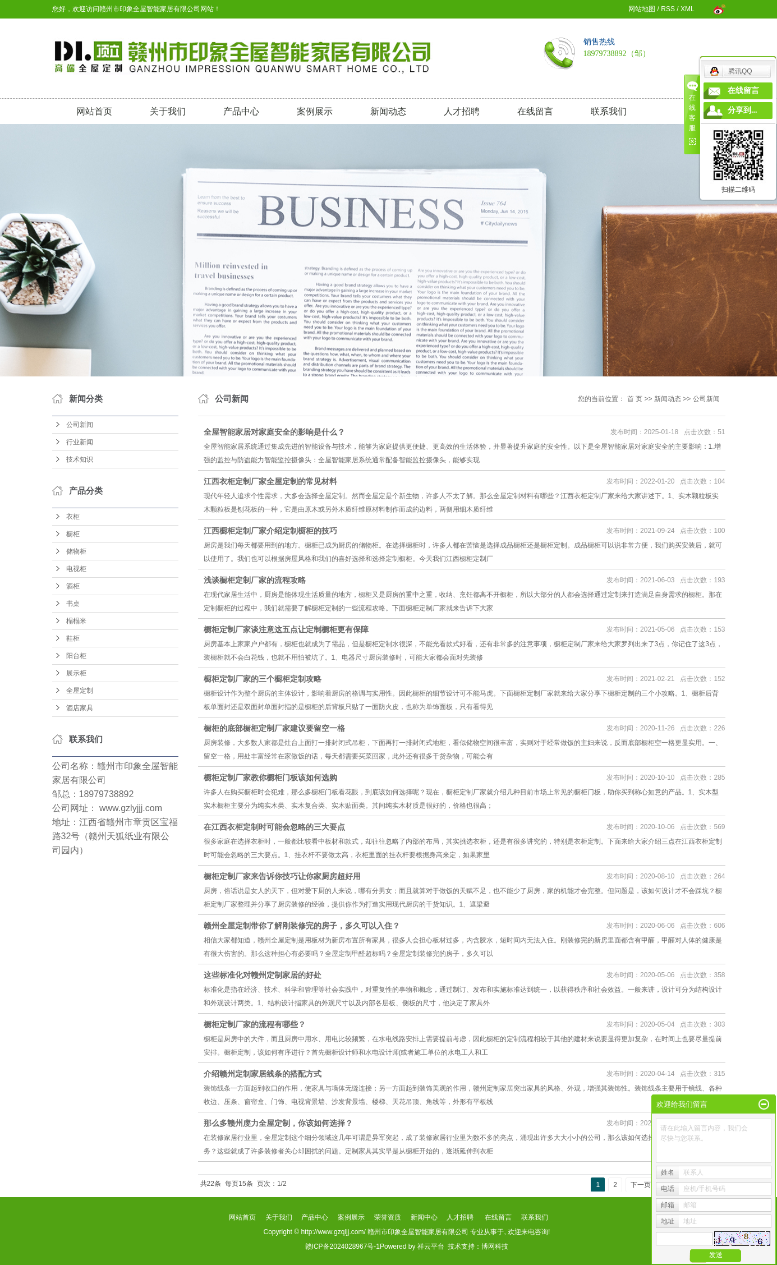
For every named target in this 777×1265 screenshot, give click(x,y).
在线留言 (535, 111)
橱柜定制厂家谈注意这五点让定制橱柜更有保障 (286, 629)
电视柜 (76, 569)
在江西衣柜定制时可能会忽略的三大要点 (274, 826)
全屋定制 (79, 690)
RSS (668, 9)
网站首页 (94, 111)
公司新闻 (79, 425)
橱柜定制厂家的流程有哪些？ (255, 1024)
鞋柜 (73, 638)
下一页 (641, 1185)
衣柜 (73, 517)
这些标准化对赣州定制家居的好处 (262, 974)
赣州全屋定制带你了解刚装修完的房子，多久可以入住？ (302, 925)
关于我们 (168, 111)
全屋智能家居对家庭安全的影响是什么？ (274, 431)
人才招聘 (462, 111)
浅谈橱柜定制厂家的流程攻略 (255, 580)
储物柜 (76, 551)
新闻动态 (388, 111)
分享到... (742, 110)
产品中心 (241, 111)
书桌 (73, 604)
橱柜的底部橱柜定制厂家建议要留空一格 (274, 728)
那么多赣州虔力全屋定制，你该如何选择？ (278, 1123)
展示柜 (76, 673)
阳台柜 (76, 656)
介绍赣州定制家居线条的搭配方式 (262, 1073)
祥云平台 (430, 1246)
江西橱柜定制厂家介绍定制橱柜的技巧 (270, 530)
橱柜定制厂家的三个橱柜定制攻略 (262, 678)
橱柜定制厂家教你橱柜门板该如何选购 (270, 777)
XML (687, 9)
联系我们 (609, 111)
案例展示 (315, 111)
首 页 (634, 399)
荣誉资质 (387, 1217)
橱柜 (73, 534)
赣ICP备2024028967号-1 (342, 1246)
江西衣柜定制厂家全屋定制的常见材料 (270, 481)
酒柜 (73, 586)
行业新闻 (79, 442)
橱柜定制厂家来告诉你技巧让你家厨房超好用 (282, 876)
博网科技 (494, 1246)
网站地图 (641, 9)
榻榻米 (76, 621)
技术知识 (79, 459)
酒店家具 (79, 708)
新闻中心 (424, 1217)
